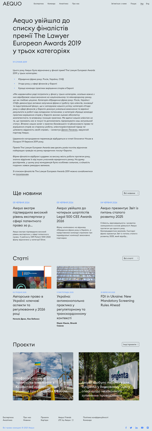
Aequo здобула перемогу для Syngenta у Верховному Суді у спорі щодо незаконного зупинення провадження (106, 389)
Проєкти (45, 417)
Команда (51, 3)
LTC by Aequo (65, 420)
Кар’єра (44, 420)
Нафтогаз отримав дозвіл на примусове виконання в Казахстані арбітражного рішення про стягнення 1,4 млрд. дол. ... (42, 387)
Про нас (27, 417)
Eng (147, 3)
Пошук (133, 3)
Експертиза (39, 3)
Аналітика (63, 3)
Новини (27, 420)
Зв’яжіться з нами (119, 3)
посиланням (22, 174)
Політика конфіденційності (95, 417)
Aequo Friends (64, 417)
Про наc (75, 3)
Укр (141, 3)
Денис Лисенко (69, 129)
